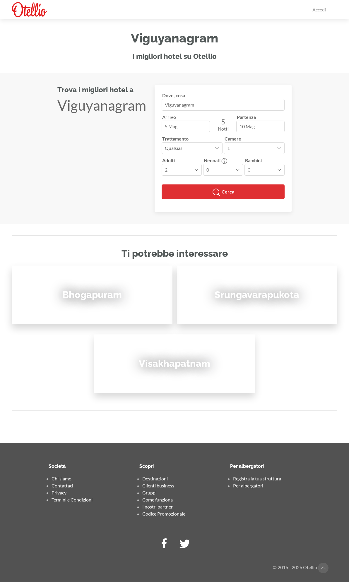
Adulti (168, 160)
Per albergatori (248, 485)
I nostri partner (157, 506)
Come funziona (157, 499)
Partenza (246, 117)
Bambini (253, 160)
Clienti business (158, 485)
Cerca (223, 192)
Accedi (319, 9)
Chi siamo (61, 478)
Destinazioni (155, 478)
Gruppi (149, 492)
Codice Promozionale (163, 513)
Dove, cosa (173, 95)
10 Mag (247, 126)
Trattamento (175, 138)
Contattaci (62, 485)
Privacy (59, 492)
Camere (233, 138)
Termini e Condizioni (72, 499)
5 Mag (171, 126)
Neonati (215, 160)
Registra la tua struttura (257, 478)
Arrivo (169, 117)
